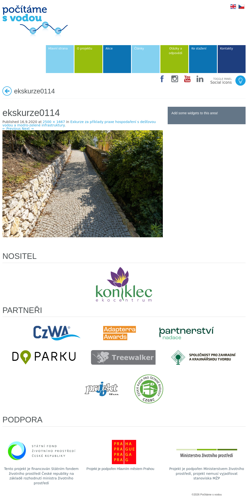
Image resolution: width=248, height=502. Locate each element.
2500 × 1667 (54, 122)
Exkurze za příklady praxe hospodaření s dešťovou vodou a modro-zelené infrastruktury (79, 123)
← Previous (11, 129)
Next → (28, 129)
